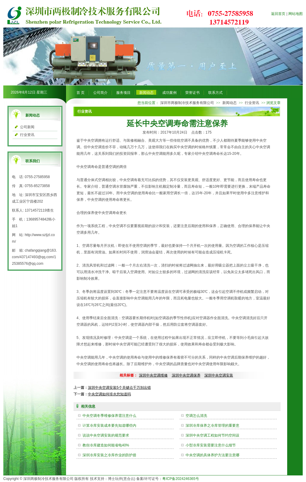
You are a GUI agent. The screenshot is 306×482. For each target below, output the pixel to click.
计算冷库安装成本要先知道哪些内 (109, 425)
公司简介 (100, 93)
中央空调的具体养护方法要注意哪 (212, 455)
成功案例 (169, 93)
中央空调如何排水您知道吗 (109, 394)
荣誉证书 (192, 93)
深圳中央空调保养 (186, 375)
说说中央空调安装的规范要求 (105, 435)
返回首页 (278, 14)
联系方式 (215, 93)
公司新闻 (27, 127)
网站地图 (295, 14)
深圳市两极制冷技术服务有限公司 (187, 103)
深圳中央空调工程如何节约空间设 (212, 435)
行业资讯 (27, 135)
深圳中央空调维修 (153, 375)
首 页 (80, 93)
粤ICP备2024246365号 (180, 479)
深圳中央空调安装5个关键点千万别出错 (119, 387)
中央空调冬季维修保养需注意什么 (109, 416)
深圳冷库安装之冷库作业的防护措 (109, 455)
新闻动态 (146, 93)
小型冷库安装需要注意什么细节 (211, 445)
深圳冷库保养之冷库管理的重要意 (212, 425)
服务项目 (123, 93)
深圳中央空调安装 (218, 375)
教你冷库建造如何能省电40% (105, 445)
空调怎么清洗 (196, 416)
